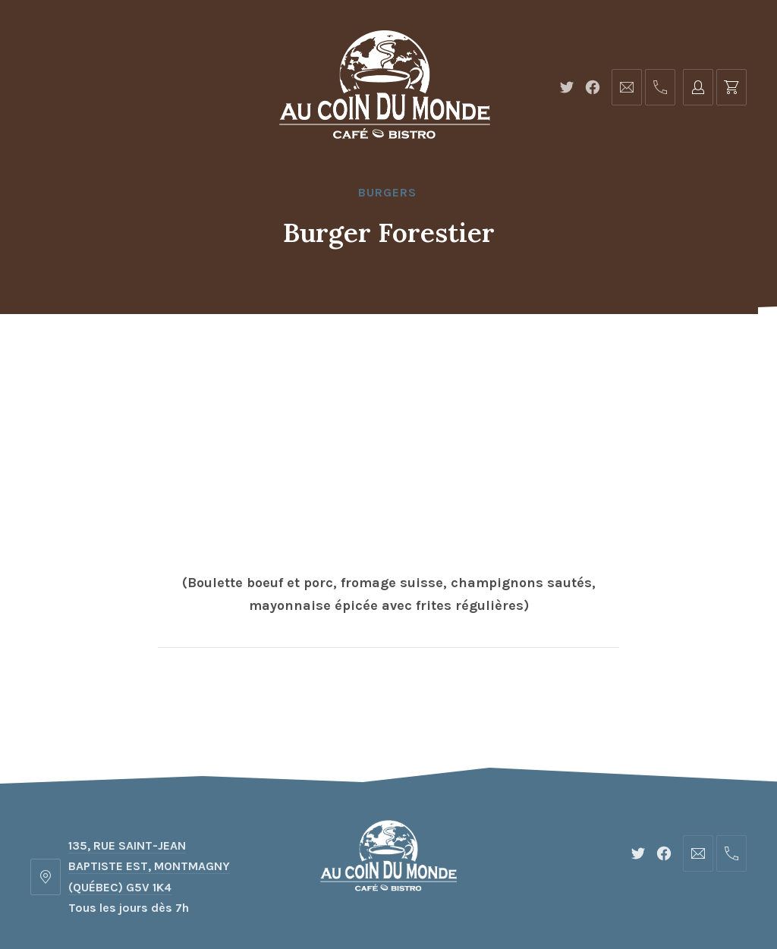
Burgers (387, 192)
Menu (269, 351)
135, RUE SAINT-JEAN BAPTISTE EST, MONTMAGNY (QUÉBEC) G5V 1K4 (149, 745)
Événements (443, 351)
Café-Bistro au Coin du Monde (380, 893)
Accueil (192, 351)
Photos (344, 351)
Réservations (564, 351)
